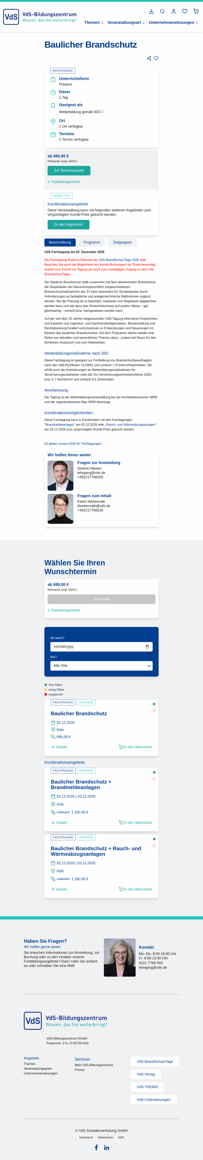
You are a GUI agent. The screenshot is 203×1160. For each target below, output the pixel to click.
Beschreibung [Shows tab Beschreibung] (60, 242)
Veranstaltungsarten (38, 1068)
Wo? (53, 657)
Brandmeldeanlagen (60, 424)
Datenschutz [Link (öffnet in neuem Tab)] (105, 1137)
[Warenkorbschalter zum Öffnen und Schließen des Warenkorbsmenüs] (196, 11)
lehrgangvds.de (91, 473)
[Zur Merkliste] (185, 11)
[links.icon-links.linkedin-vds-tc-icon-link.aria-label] (106, 1148)
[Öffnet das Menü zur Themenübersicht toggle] (102, 22)
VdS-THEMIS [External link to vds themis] (147, 1087)
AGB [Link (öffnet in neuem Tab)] (121, 1137)
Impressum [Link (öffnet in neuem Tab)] (86, 1137)
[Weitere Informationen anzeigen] (102, 112)
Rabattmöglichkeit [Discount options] (63, 182)
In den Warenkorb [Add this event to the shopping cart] (135, 747)
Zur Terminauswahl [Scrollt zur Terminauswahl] (69, 170)
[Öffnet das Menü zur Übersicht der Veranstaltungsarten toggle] (144, 22)
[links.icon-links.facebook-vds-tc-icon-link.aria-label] (96, 1147)
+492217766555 (90, 477)
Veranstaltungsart (124, 22)
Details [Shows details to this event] (59, 747)
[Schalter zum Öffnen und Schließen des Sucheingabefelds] (162, 11)
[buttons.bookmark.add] (156, 58)
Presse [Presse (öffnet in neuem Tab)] (80, 1069)
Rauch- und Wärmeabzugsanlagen (130, 424)
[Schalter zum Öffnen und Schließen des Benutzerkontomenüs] (173, 11)
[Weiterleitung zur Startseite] (40, 17)
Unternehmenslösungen (171, 22)
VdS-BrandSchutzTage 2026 (119, 260)
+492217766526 (90, 510)
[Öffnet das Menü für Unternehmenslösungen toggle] (197, 22)
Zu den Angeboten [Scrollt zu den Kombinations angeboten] (68, 224)
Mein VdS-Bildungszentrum (94, 1065)
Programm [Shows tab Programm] (92, 242)
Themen (92, 22)
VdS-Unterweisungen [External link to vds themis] (153, 1100)
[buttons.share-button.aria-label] (149, 58)
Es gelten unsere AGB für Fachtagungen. (73, 443)
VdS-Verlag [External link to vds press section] (146, 1074)
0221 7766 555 (151, 963)
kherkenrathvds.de (93, 506)
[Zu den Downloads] (151, 11)
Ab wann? (57, 638)
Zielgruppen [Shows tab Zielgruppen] (122, 242)
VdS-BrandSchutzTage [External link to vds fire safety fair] (155, 1062)
